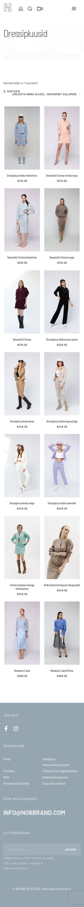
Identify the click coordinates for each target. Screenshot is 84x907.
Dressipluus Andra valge (22, 503)
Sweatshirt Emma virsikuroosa (62, 175)
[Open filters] (11, 92)
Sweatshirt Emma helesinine (22, 257)
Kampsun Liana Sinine (61, 670)
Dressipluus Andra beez (22, 421)
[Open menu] (74, 8)
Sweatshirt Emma (22, 339)
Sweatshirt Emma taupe (62, 257)
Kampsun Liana (22, 670)
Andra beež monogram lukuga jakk (62, 585)
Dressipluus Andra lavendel (62, 503)
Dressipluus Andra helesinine (22, 175)
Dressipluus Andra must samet (62, 339)
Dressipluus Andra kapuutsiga (61, 421)
